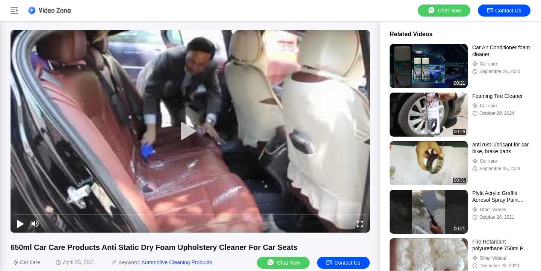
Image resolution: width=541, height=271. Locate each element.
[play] (190, 131)
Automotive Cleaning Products (176, 262)
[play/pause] (20, 223)
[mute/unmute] (35, 223)
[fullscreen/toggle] (359, 223)
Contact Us (504, 11)
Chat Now (444, 10)
